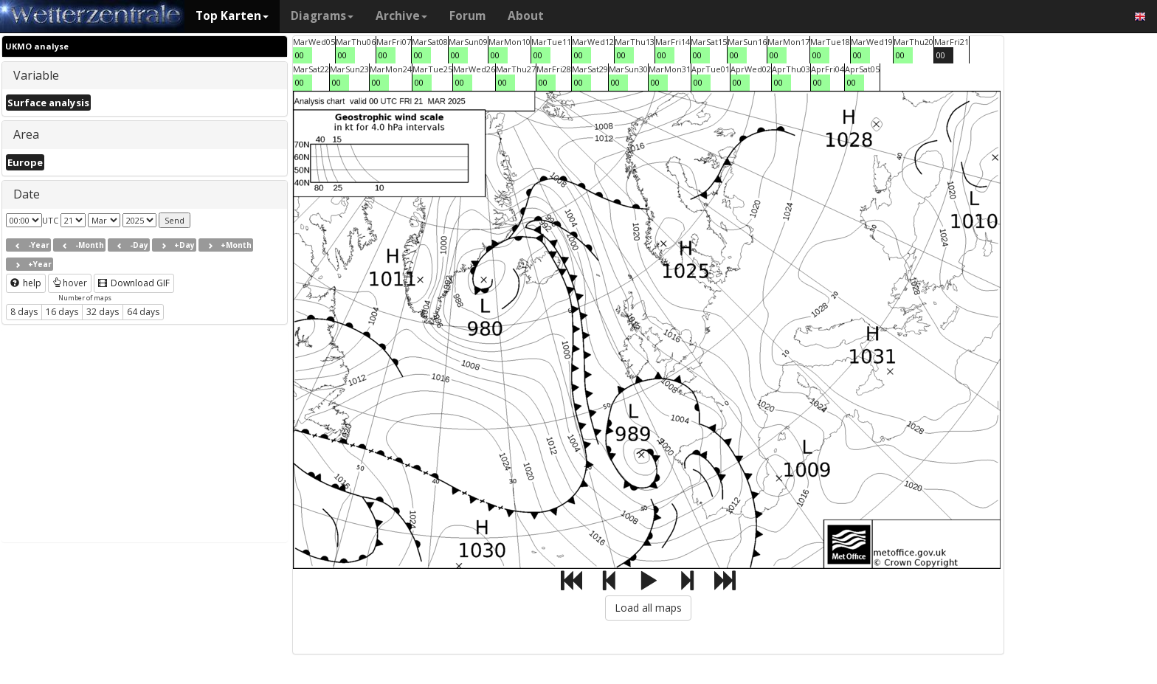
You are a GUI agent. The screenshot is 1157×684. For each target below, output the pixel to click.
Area (26, 134)
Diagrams (322, 16)
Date (26, 194)
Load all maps (648, 608)
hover (69, 283)
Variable (36, 75)
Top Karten (232, 16)
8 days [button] (24, 311)
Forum (467, 16)
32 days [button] (102, 311)
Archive (401, 16)
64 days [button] (143, 311)
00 (299, 55)
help (25, 283)
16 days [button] (62, 311)
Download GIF (134, 283)
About (526, 16)
